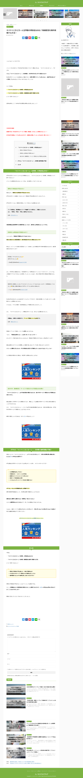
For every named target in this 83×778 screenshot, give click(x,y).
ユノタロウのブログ (41, 2)
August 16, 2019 (23, 262)
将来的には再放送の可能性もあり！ (26, 153)
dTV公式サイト (14, 215)
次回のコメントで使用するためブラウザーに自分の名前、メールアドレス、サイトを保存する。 (27, 669)
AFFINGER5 (54, 776)
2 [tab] (38, 20)
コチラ (72, 53)
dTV (25, 416)
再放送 (17, 626)
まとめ (19, 164)
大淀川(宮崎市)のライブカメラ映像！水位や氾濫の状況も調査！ (41, 687)
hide (34, 143)
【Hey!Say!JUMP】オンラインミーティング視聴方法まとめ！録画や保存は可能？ (70, 72)
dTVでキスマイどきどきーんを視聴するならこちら (31, 518)
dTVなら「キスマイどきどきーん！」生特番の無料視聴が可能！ (32, 161)
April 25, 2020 (24, 289)
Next (78, 14)
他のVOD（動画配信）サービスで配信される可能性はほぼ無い (32, 156)
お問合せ (41, 5)
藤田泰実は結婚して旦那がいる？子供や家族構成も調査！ (22, 761)
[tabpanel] (10, 13)
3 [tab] (40, 20)
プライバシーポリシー (62, 5)
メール (8, 658)
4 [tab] (42, 20)
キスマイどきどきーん (12, 626)
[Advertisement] (31, 50)
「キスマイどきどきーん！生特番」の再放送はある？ (29, 147)
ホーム (21, 5)
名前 (8, 653)
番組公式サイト (14, 321)
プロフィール (31, 5)
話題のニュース (10, 624)
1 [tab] (36, 20)
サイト (8, 664)
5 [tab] (44, 20)
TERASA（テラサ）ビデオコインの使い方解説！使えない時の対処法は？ (25, 763)
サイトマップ (51, 5)
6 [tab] (46, 20)
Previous (4, 14)
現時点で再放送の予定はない (25, 150)
